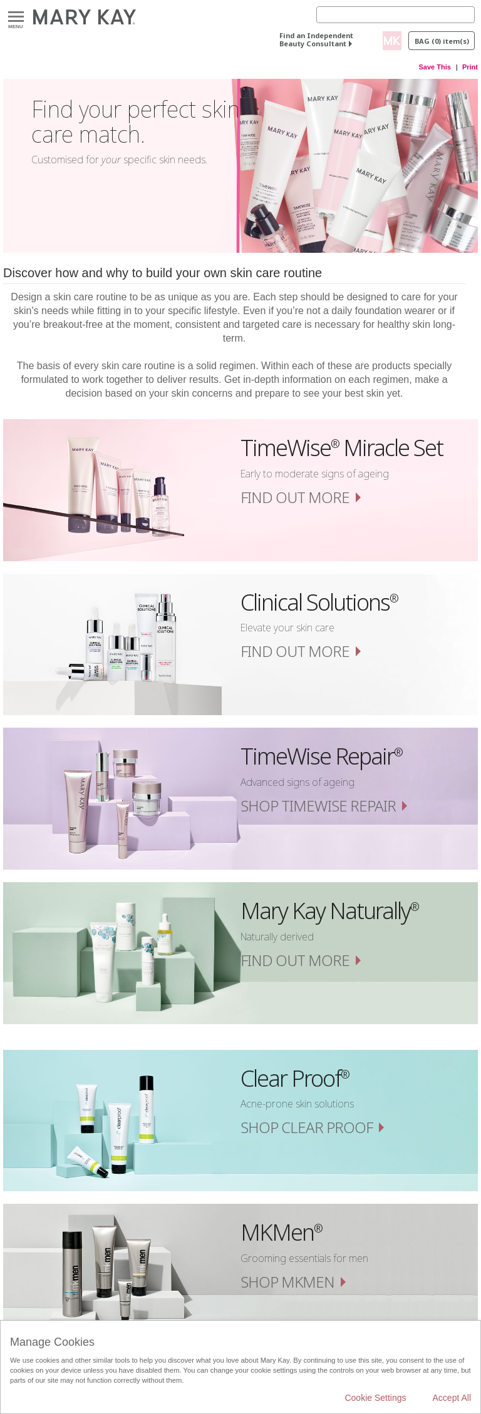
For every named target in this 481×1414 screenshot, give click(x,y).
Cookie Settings (375, 1398)
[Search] (395, 14)
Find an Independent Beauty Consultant (316, 39)
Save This (435, 67)
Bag (442, 41)
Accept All (452, 1398)
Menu (16, 17)
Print (470, 67)
